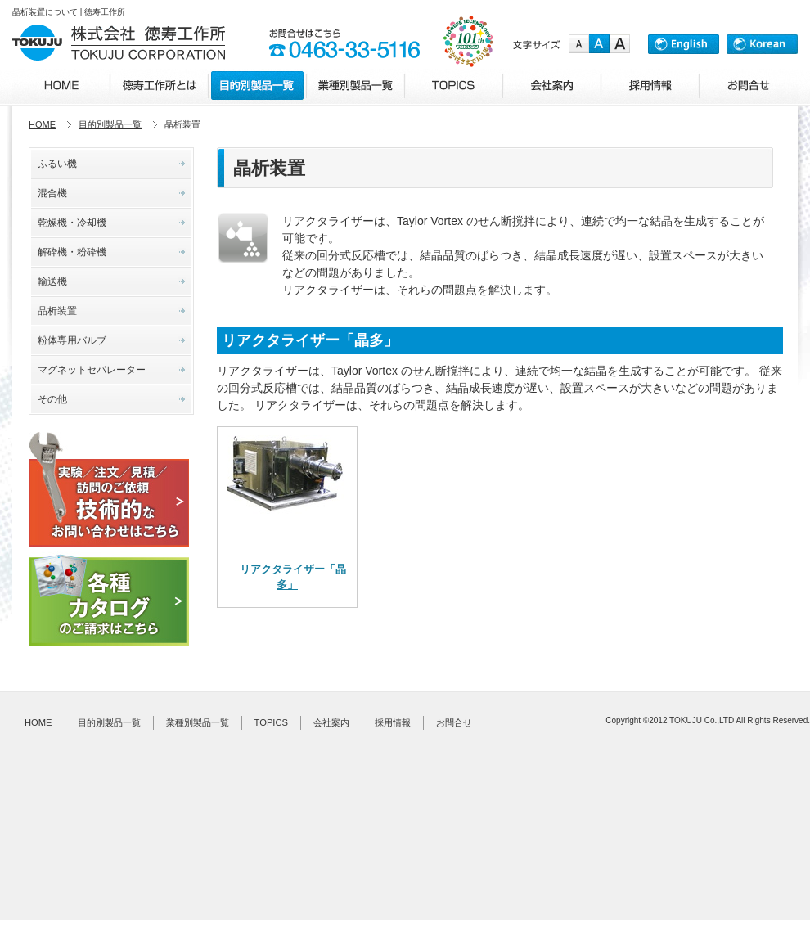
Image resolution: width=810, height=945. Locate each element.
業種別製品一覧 (197, 722)
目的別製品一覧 (110, 124)
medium (599, 44)
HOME (42, 124)
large (620, 44)
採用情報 (393, 722)
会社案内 (331, 722)
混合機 (52, 193)
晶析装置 (57, 311)
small (579, 44)
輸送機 (52, 281)
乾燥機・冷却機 (72, 222)
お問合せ (454, 722)
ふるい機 (57, 163)
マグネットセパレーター (92, 370)
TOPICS (271, 722)
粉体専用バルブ (72, 340)
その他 (52, 399)
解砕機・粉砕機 (72, 252)
